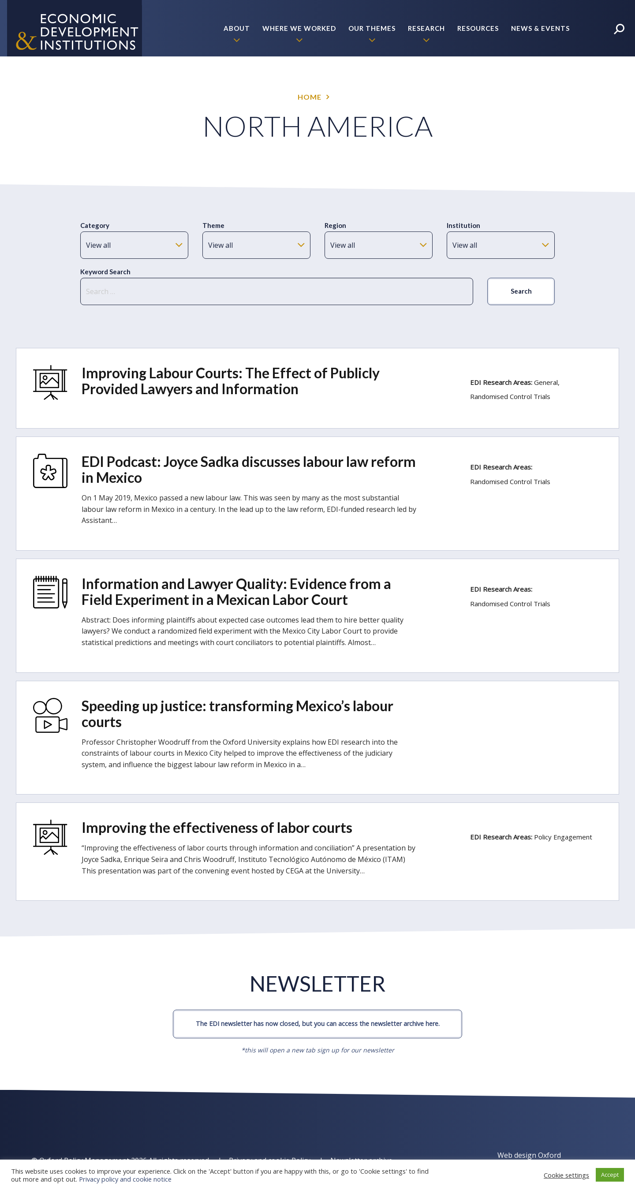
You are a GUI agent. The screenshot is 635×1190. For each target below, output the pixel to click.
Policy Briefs (544, 85)
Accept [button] (610, 1175)
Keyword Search (105, 272)
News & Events (540, 28)
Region (335, 225)
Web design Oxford (529, 1155)
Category (94, 225)
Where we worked (299, 28)
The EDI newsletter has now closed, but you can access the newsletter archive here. (318, 1023)
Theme (213, 225)
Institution (463, 225)
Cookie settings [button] (566, 1175)
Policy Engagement (563, 836)
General (546, 382)
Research (426, 28)
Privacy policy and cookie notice (125, 1179)
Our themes (372, 28)
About (237, 28)
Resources (478, 28)
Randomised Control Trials (510, 396)
